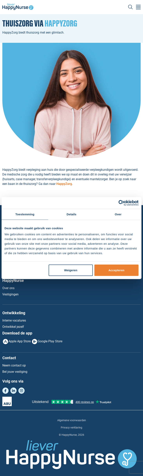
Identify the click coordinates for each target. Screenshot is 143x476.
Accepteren (116, 270)
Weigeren (70, 270)
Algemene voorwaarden (71, 420)
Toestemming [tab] (25, 214)
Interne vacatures (14, 320)
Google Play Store (50, 341)
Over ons (8, 288)
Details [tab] (71, 214)
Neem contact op (14, 365)
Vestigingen (10, 294)
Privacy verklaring (71, 427)
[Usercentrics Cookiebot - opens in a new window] (121, 203)
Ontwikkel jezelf (13, 327)
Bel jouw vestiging (14, 372)
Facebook (5, 390)
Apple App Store (20, 341)
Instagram (21, 390)
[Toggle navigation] (138, 7)
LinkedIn (13, 390)
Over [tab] (118, 214)
